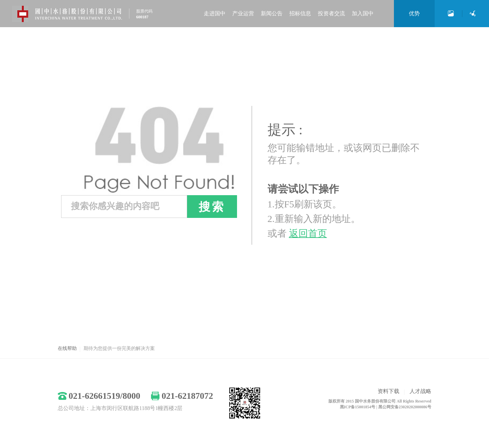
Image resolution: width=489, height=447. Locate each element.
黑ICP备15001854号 (358, 407)
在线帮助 (67, 348)
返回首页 (308, 233)
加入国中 (363, 13)
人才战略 (420, 391)
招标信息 (300, 13)
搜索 (212, 207)
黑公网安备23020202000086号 (404, 407)
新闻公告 (272, 13)
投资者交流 (331, 13)
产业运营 (243, 13)
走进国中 (214, 13)
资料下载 (388, 391)
